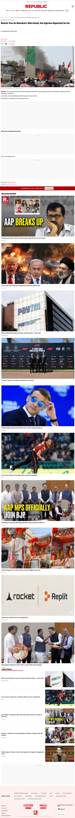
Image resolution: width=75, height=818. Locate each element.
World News (3, 430)
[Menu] (72, 6)
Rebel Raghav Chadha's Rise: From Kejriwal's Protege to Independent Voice (22, 753)
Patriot (51, 796)
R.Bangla (40, 2)
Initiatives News (4, 619)
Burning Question (67, 793)
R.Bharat (35, 2)
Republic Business (5, 335)
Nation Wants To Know (19, 799)
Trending (57, 793)
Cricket (2, 477)
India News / (7, 17)
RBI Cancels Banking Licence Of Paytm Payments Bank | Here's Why (21, 333)
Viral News (3, 572)
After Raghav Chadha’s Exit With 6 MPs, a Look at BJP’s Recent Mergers (21, 665)
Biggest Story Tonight (61, 796)
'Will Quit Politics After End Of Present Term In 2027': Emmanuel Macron (21, 428)
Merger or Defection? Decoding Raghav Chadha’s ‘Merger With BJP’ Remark (22, 734)
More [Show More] (67, 10)
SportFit (2, 382)
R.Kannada (45, 2)
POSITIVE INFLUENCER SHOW (21, 793)
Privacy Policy (4, 810)
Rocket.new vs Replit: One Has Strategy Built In (14, 617)
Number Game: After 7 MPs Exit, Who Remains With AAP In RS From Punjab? (23, 238)
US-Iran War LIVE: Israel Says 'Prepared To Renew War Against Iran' (20, 286)
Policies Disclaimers (6, 815)
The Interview (28, 796)
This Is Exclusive (18, 796)
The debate (43, 793)
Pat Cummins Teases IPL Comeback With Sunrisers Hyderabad (19, 475)
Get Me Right (34, 793)
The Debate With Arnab (40, 796)
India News (4, 41)
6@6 (51, 793)
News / (2, 17)
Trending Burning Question (34, 799)
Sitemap (3, 813)
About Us (3, 805)
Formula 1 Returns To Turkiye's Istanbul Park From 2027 (17, 380)
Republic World (30, 2)
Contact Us (4, 808)
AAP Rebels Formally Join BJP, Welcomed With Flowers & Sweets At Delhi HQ (22, 523)
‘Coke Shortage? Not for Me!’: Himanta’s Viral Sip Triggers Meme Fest (20, 570)
